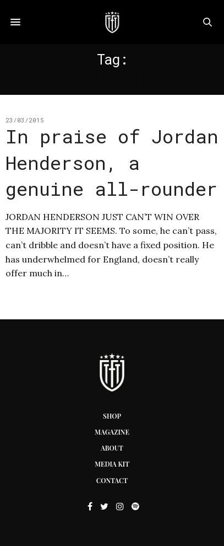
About (112, 447)
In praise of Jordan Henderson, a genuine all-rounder (112, 162)
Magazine (112, 431)
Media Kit (112, 463)
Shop (112, 415)
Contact (112, 480)
